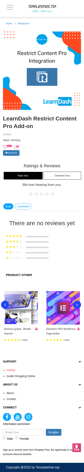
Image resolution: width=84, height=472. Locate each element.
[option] (42, 71)
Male (8, 438)
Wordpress (23, 23)
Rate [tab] (8, 206)
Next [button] (77, 305)
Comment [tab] (23, 206)
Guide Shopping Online (21, 376)
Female (22, 438)
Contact (11, 399)
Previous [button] (5, 305)
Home (9, 23)
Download (11, 153)
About (10, 393)
